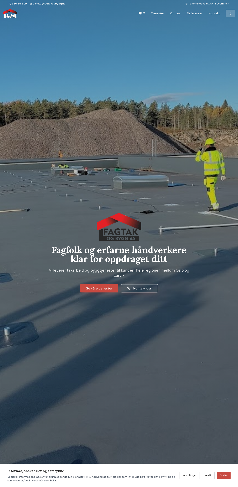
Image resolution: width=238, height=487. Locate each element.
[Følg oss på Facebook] (230, 13)
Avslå (208, 475)
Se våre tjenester (99, 288)
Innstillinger (190, 475)
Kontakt (214, 13)
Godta (224, 475)
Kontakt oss (139, 288)
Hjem (141, 13)
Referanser (194, 13)
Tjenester (157, 13)
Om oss (175, 13)
